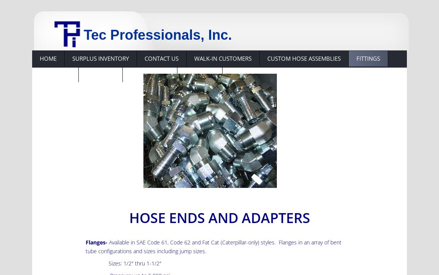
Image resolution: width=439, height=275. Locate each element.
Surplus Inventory (100, 58)
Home (48, 58)
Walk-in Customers (223, 58)
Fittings (368, 58)
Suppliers (100, 74)
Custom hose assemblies (304, 58)
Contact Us (162, 58)
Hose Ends (55, 74)
